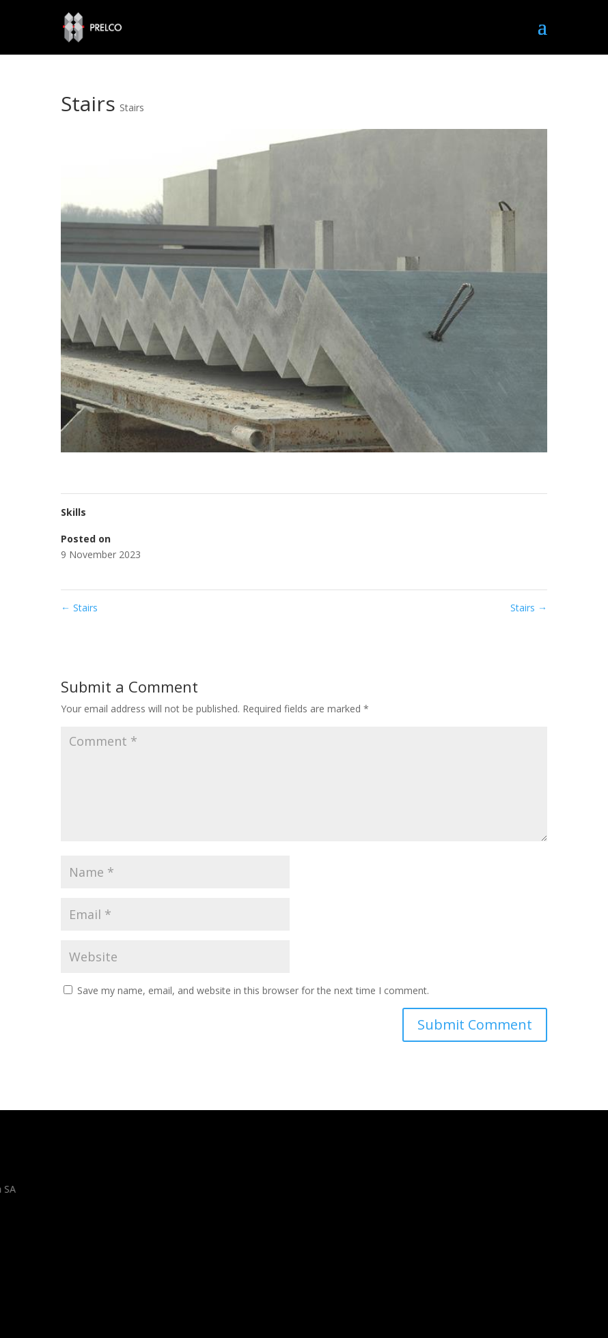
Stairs (132, 107)
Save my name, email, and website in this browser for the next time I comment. (253, 990)
